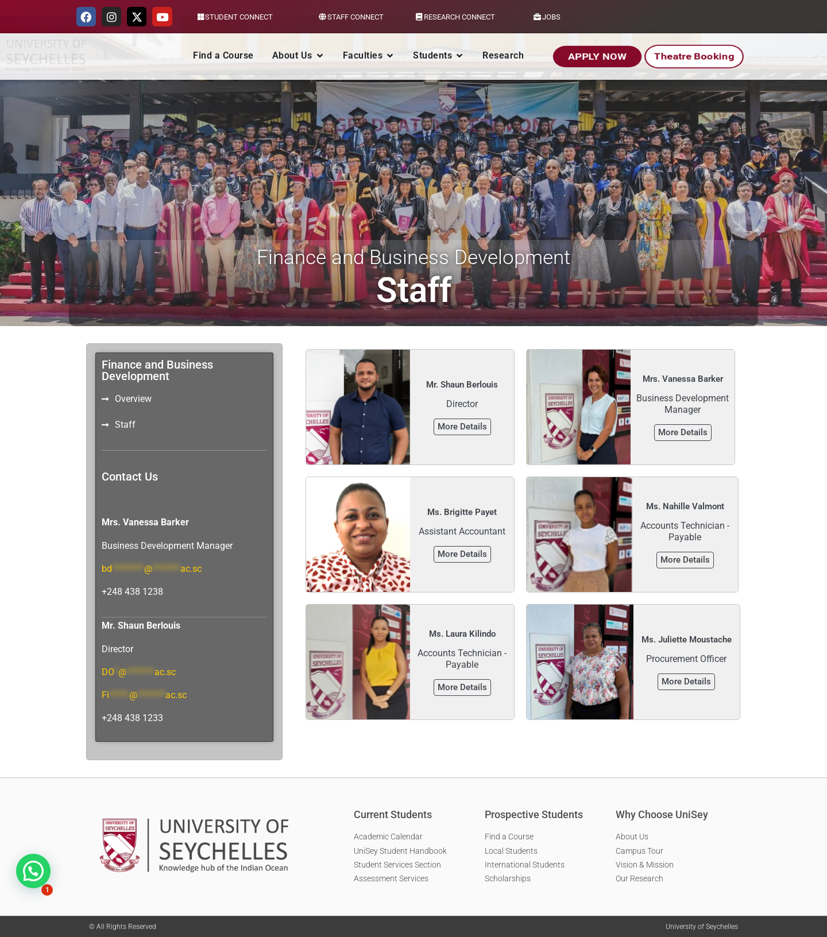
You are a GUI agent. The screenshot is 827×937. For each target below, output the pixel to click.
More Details (462, 426)
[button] (33, 871)
